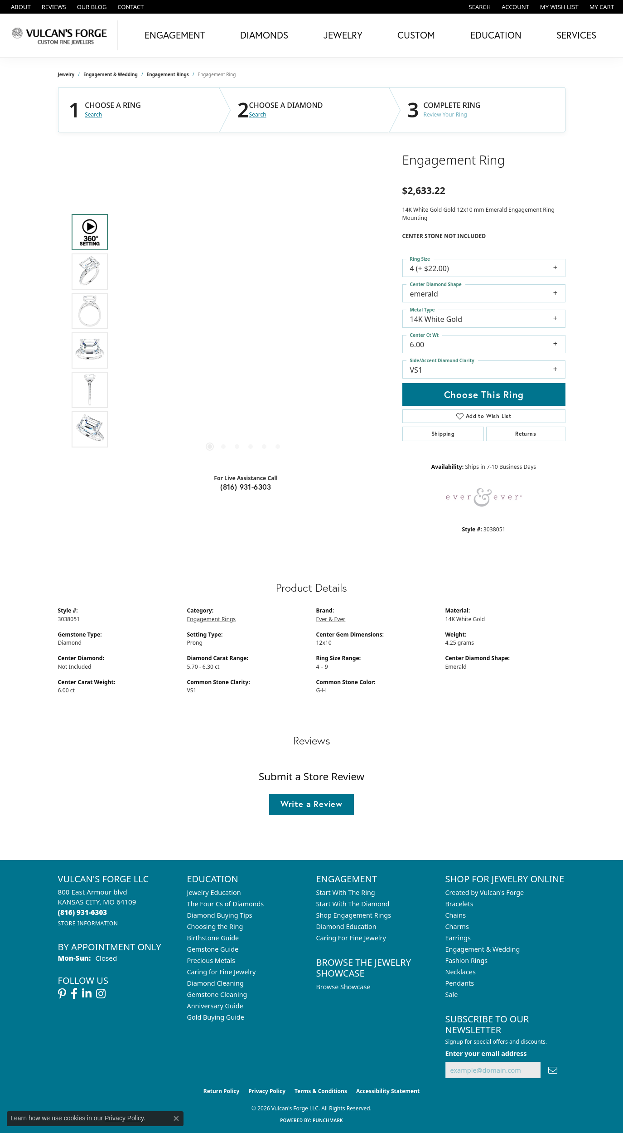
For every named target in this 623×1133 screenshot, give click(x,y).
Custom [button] (416, 35)
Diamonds (264, 35)
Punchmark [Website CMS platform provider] (328, 1120)
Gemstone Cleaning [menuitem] (217, 994)
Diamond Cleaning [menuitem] (215, 983)
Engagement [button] (175, 35)
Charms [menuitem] (457, 926)
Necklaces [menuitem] (460, 972)
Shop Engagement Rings (353, 915)
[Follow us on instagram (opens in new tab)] (101, 993)
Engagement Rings (168, 74)
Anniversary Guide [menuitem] (215, 1006)
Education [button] (496, 35)
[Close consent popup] (176, 1118)
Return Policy (221, 1091)
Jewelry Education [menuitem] (214, 892)
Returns (525, 433)
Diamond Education (346, 926)
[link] (20, 7)
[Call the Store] (82, 912)
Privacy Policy (266, 1091)
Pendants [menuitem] (459, 983)
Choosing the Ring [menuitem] (215, 926)
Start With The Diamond (353, 904)
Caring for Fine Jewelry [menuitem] (221, 972)
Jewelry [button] (343, 35)
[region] (244, 331)
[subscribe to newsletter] (553, 1070)
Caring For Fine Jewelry (351, 938)
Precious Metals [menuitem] (211, 960)
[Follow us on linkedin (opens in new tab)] (87, 993)
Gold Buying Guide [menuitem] (215, 1017)
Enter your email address (486, 1053)
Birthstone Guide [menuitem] (213, 938)
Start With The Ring (345, 892)
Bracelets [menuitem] (459, 904)
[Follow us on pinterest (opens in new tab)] (62, 993)
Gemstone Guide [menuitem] (213, 949)
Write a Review (311, 803)
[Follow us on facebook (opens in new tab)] (74, 993)
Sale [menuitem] (451, 994)
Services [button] (576, 35)
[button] (479, 7)
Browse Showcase (343, 986)
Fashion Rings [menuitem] (466, 960)
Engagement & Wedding (110, 74)
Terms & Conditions (321, 1091)
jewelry (66, 74)
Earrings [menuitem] (458, 938)
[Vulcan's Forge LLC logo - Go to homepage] (61, 35)
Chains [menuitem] (455, 915)
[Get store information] (88, 923)
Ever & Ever (331, 619)
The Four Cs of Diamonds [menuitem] (225, 904)
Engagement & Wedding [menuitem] (482, 949)
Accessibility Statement (388, 1091)
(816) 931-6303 (245, 486)
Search (93, 115)
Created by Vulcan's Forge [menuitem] (484, 892)
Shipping (442, 433)
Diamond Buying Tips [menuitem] (219, 915)
